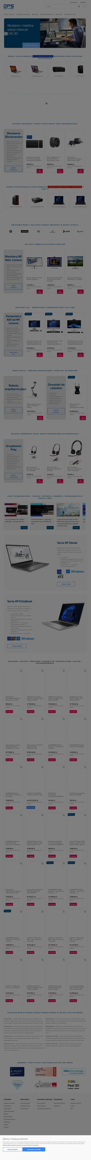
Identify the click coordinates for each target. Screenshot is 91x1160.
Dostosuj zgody (12, 1149)
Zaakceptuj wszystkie (34, 1149)
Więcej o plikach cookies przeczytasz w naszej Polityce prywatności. (21, 1145)
